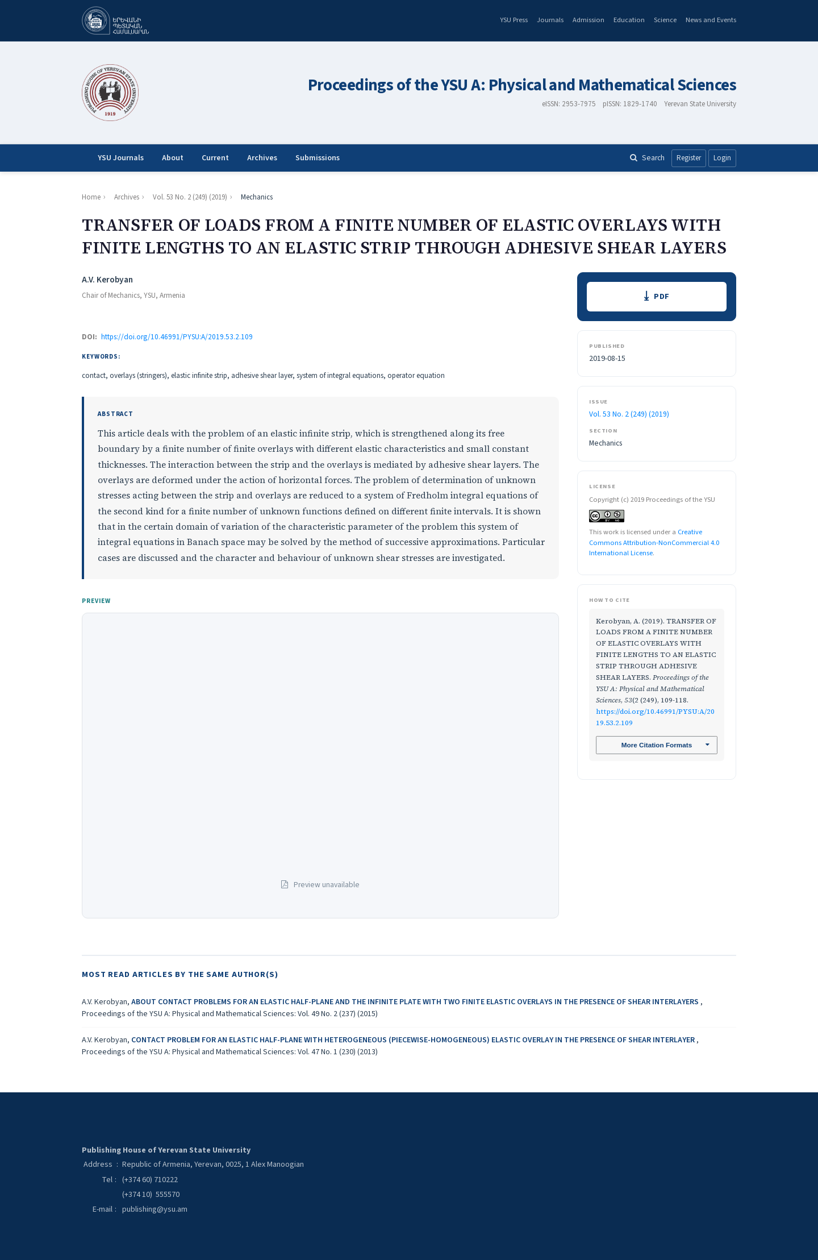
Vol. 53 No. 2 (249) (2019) (190, 197)
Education (629, 20)
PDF (662, 297)
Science (665, 20)
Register (689, 158)
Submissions (317, 158)
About (172, 158)
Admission (588, 20)
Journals (550, 20)
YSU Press (514, 20)
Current (215, 158)
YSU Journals (121, 158)
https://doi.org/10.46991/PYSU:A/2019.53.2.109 (177, 337)
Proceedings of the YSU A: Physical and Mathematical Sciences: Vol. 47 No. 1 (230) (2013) (230, 1052)
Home (91, 197)
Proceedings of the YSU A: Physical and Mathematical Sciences (522, 85)
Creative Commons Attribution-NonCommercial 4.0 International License (654, 542)
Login (722, 158)
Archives (262, 158)
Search (647, 157)
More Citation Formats (656, 746)
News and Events (711, 20)
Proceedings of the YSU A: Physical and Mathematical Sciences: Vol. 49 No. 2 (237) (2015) (230, 1014)
